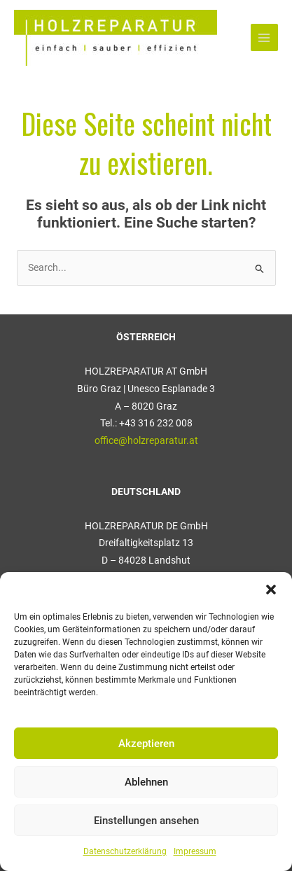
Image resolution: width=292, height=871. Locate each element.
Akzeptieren (146, 743)
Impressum (195, 851)
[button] (271, 590)
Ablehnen (146, 782)
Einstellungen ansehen (146, 820)
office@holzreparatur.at (146, 440)
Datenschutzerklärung (125, 851)
